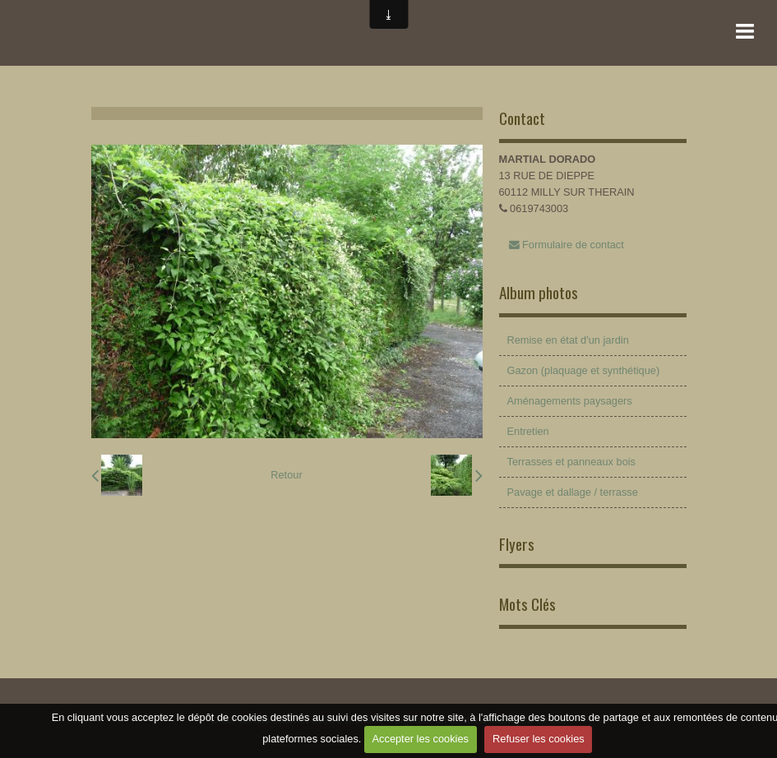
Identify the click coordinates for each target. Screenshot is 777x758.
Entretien (528, 431)
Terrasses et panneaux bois (571, 461)
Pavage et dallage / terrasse (572, 492)
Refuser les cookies (539, 739)
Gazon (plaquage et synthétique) (583, 370)
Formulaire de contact (566, 244)
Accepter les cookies (420, 739)
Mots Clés (527, 604)
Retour (286, 475)
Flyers (516, 544)
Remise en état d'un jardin (568, 340)
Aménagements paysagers (569, 401)
